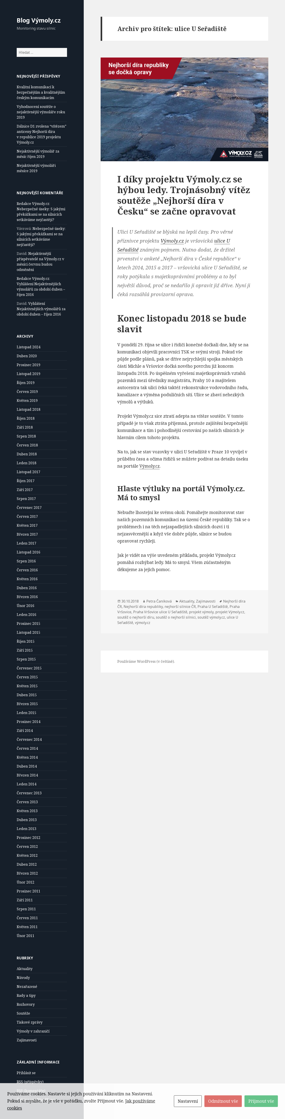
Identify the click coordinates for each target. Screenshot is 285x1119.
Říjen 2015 (26, 641)
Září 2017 (25, 489)
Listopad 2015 (28, 632)
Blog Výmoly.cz (39, 20)
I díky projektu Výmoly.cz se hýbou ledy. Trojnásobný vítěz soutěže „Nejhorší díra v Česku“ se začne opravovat (183, 195)
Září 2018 (25, 427)
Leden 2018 (26, 462)
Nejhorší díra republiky (143, 606)
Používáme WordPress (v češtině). (146, 661)
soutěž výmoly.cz (211, 617)
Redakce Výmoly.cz (33, 203)
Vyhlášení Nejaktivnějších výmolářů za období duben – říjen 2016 (41, 289)
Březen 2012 (27, 873)
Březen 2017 (27, 534)
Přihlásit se (26, 1072)
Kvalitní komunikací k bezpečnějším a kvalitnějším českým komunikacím (41, 92)
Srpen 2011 (26, 908)
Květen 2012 (27, 855)
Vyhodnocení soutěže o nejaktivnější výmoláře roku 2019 (41, 112)
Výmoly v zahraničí (33, 1031)
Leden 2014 (26, 784)
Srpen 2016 (26, 561)
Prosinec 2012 (28, 837)
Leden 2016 (26, 614)
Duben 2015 (27, 694)
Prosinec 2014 (28, 721)
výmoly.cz (142, 622)
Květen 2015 (27, 685)
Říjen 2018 (26, 418)
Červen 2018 (27, 445)
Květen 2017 (27, 525)
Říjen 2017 (26, 480)
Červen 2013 (27, 801)
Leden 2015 (26, 712)
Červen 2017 (27, 516)
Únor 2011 (25, 935)
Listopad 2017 (28, 471)
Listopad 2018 (28, 409)
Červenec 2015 (29, 668)
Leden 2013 (26, 828)
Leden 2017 (26, 543)
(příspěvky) (30, 1081)
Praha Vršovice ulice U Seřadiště (160, 611)
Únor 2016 (25, 605)
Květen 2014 (27, 757)
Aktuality (25, 968)
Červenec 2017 (29, 507)
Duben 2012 (27, 864)
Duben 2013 (27, 819)
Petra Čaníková (159, 601)
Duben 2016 (27, 587)
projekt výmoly (201, 611)
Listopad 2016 (28, 552)
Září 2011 (25, 900)
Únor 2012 (25, 882)
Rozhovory (26, 1004)
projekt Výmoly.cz (229, 611)
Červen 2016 (27, 570)
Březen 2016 (27, 596)
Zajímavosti (27, 1040)
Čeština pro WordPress (36, 1099)
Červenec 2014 (29, 739)
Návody (23, 977)
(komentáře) (31, 1090)
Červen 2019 (27, 391)
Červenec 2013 (29, 793)
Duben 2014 (27, 766)
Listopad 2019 (28, 373)
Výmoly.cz (172, 240)
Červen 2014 (27, 748)
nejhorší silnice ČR (180, 606)
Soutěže (23, 1013)
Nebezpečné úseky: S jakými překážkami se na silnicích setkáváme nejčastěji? (41, 214)
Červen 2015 (27, 677)
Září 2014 (25, 730)
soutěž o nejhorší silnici (176, 617)
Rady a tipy (26, 995)
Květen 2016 (27, 578)
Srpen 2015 (26, 659)
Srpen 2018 (26, 436)
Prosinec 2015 (28, 623)
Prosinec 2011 (28, 891)
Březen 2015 (27, 703)
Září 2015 (25, 650)
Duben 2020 (27, 355)
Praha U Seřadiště (212, 606)
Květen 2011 (27, 926)
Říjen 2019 (26, 382)
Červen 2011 (27, 917)
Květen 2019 (27, 400)
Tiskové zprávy (30, 1022)
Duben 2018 (27, 454)
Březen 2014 (27, 775)
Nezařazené (27, 986)
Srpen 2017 (26, 498)
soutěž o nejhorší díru (135, 617)
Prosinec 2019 (28, 364)
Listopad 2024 (28, 347)
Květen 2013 (27, 810)
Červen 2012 (27, 846)
